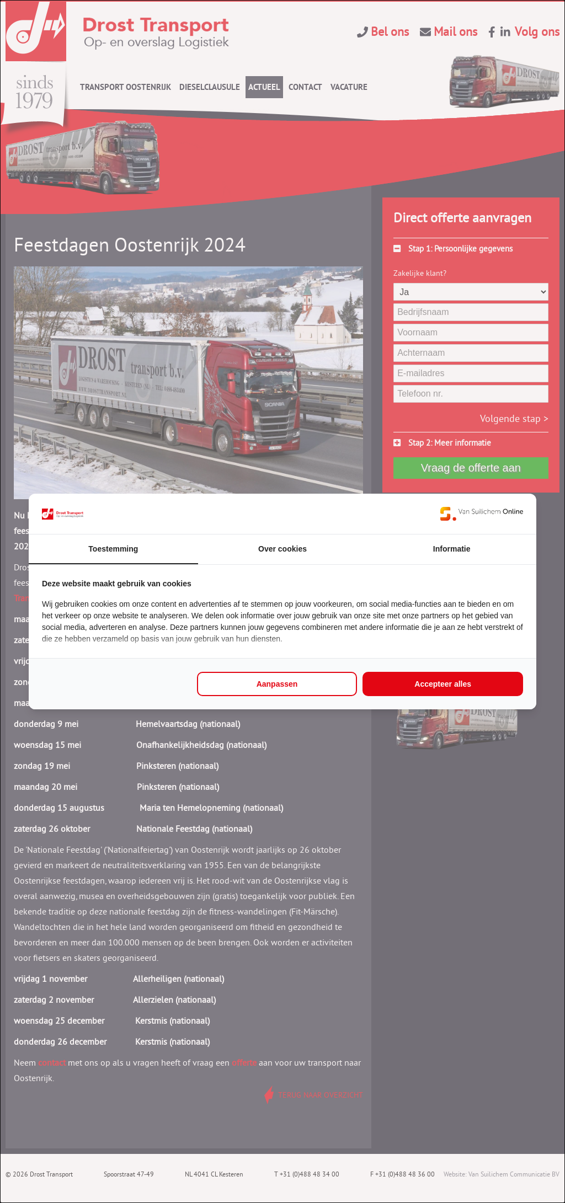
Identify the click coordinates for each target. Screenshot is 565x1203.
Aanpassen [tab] (277, 684)
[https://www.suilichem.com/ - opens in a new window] (481, 513)
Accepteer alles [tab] (442, 684)
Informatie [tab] (452, 548)
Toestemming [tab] (113, 548)
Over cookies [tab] (282, 548)
